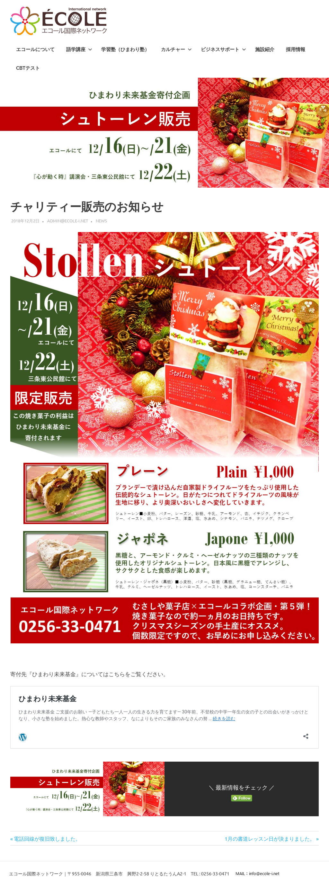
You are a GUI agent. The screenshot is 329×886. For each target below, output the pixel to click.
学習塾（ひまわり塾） (125, 49)
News (101, 220)
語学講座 (79, 49)
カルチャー (176, 49)
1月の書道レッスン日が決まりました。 (270, 838)
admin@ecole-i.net (67, 220)
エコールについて (35, 49)
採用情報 (295, 49)
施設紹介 (264, 49)
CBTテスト (28, 68)
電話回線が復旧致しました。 (47, 838)
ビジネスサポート (223, 49)
